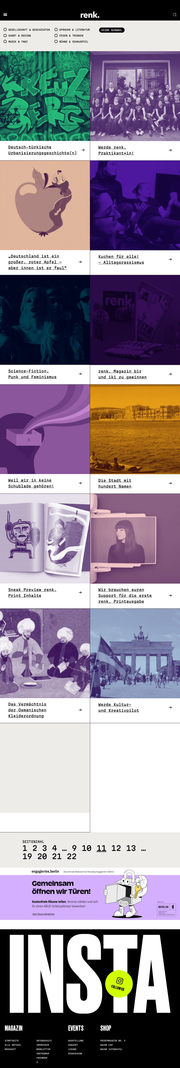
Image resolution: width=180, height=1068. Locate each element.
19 (27, 856)
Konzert (73, 1045)
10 (86, 848)
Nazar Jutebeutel (111, 1049)
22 (72, 856)
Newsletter (43, 1049)
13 (131, 848)
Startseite (12, 1040)
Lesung (72, 1049)
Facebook (42, 1058)
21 (57, 856)
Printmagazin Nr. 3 (112, 1040)
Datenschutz (44, 1040)
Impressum (42, 1045)
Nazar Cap (106, 1045)
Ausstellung (75, 1040)
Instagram (42, 1053)
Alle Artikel (13, 1045)
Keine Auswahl (111, 30)
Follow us (118, 984)
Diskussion (75, 1053)
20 (42, 856)
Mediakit (10, 1049)
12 (116, 848)
